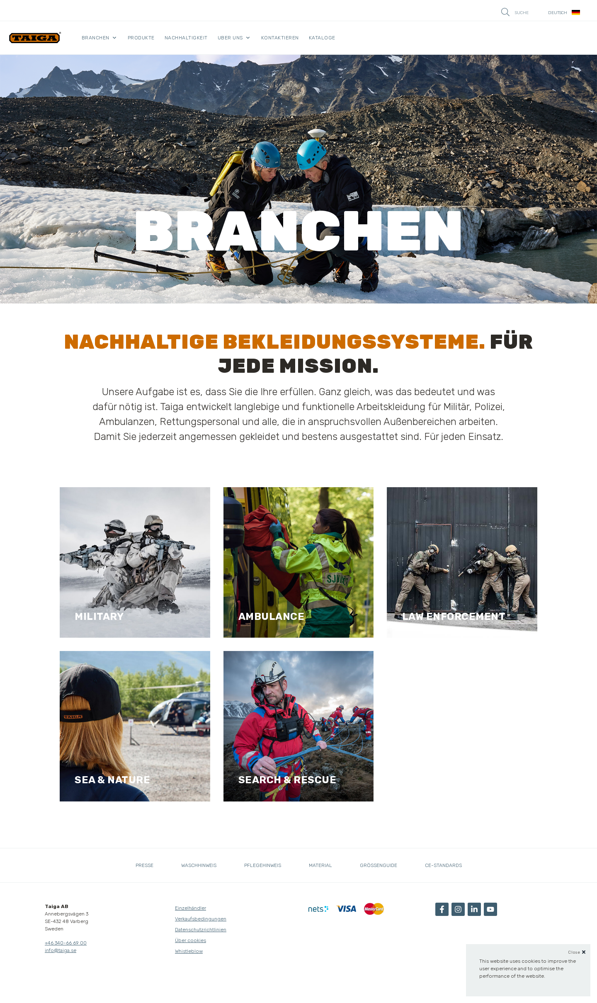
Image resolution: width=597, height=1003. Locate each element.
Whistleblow (189, 951)
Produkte (141, 38)
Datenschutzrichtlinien (200, 930)
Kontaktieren (280, 38)
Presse (144, 865)
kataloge (322, 38)
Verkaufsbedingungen (200, 919)
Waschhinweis (198, 865)
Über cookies (190, 940)
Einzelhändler (190, 908)
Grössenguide (378, 865)
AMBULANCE (271, 616)
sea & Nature (112, 780)
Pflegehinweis (262, 865)
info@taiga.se (60, 950)
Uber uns (230, 38)
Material (320, 865)
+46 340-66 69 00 (66, 943)
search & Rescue (287, 780)
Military (99, 616)
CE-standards (443, 865)
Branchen (95, 38)
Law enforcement (454, 616)
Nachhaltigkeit (186, 38)
